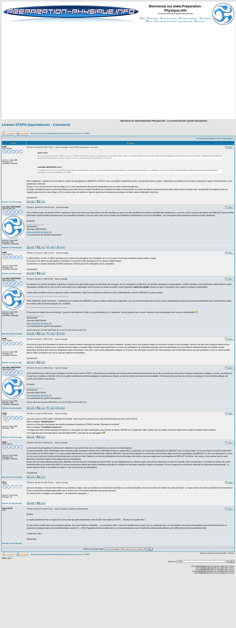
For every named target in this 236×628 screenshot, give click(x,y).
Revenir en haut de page (12, 202)
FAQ (143, 18)
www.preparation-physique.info (39, 232)
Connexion (199, 21)
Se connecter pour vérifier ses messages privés (174, 21)
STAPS (87, 133)
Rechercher (153, 18)
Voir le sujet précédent (206, 139)
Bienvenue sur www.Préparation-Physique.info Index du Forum (56, 133)
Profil (149, 21)
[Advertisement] (99, 110)
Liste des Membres (168, 18)
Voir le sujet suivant (225, 139)
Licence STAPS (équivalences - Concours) (36, 125)
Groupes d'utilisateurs (188, 18)
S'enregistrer (205, 18)
